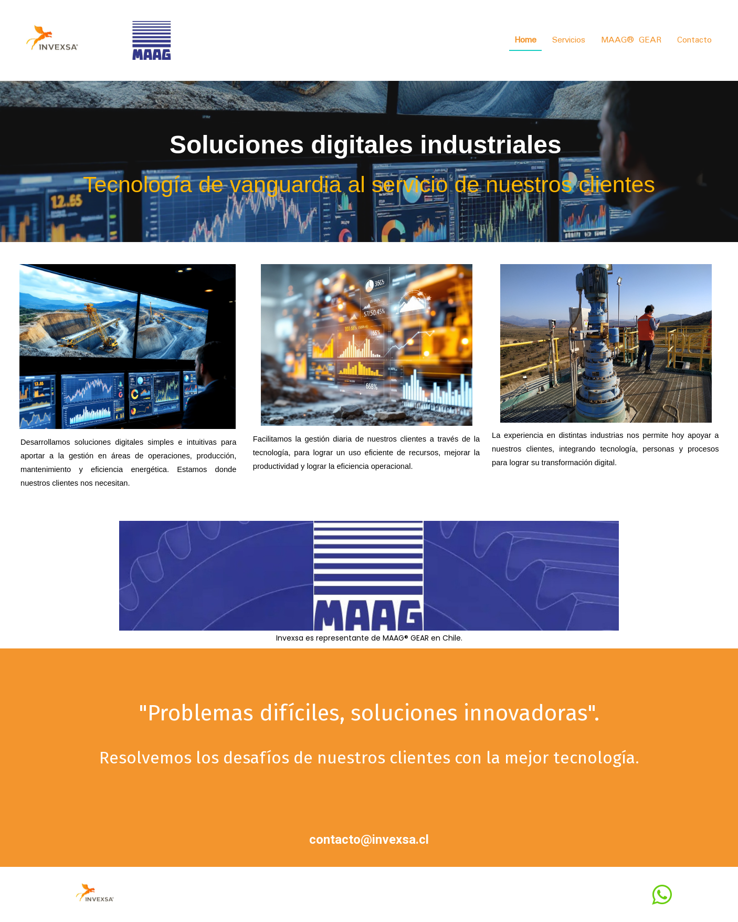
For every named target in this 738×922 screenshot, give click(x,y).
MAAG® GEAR (631, 40)
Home (525, 40)
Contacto (694, 40)
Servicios (568, 40)
